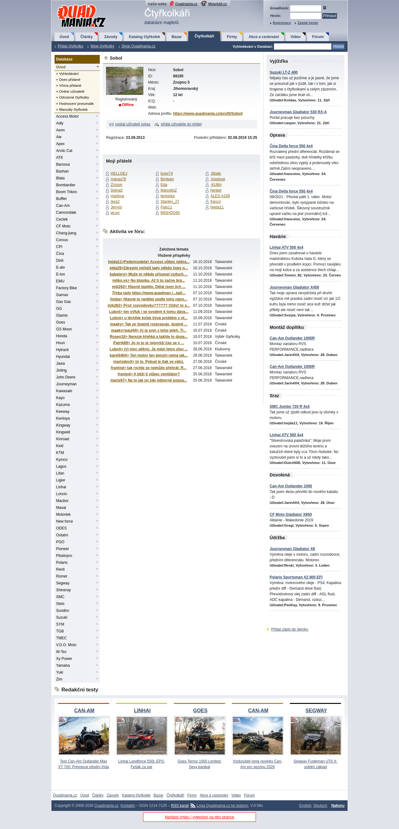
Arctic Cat (64, 151)
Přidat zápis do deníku (289, 629)
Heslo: (275, 15)
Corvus (62, 240)
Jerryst (116, 207)
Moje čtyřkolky (102, 46)
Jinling (61, 370)
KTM (60, 453)
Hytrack (62, 350)
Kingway (63, 425)
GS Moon (64, 329)
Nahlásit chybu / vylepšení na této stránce (199, 817)
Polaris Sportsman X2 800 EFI (296, 577)
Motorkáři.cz (217, 4)
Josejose (217, 179)
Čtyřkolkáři (204, 36)
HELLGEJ (119, 173)
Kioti (59, 446)
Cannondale (66, 212)
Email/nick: (279, 8)
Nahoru (337, 805)
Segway (63, 583)
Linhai (61, 487)
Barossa (63, 164)
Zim (59, 679)
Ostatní (62, 535)
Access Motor (67, 116)
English (305, 805)
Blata (60, 178)
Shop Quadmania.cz (139, 46)
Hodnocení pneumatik (76, 103)
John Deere (65, 377)
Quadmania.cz (186, 4)
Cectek (62, 219)
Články (86, 37)
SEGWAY (316, 710)
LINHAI (142, 710)
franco (215, 201)
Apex (60, 144)
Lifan (60, 473)
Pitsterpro (64, 555)
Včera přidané (70, 85)
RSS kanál (180, 805)
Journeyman (66, 384)
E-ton (60, 274)
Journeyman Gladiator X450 (294, 287)
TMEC (61, 638)
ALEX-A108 (220, 196)
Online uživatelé (71, 91)
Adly (59, 123)
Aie (58, 137)
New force (64, 521)
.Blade (215, 173)
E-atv (60, 267)
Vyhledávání (69, 74)
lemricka (168, 196)
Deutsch (320, 805)
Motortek (63, 514)
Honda (61, 336)
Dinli (59, 260)
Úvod (64, 37)
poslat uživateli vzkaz (133, 124)
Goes (60, 322)
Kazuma (63, 404)
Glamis (62, 315)
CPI (59, 247)
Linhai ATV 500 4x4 (286, 247)
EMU (60, 281)
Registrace (282, 23)
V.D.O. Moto (66, 645)
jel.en (115, 213)
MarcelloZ (169, 190)
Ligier (60, 480)
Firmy (232, 37)
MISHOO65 (170, 213)
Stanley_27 (170, 201)
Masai (61, 507)
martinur (117, 196)
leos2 (115, 201)
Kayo (60, 398)
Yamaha (63, 665)
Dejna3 (117, 190)
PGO (60, 542)
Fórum (318, 37)
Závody (110, 37)
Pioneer (62, 549)
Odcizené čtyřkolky (74, 97)
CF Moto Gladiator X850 (291, 514)
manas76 (118, 179)
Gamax (62, 295)
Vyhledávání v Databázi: (253, 46)
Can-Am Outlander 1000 (291, 486)
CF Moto (63, 226)
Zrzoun (116, 185)
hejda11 (217, 207)
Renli (60, 569)
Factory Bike (66, 288)
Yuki (59, 672)
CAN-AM (84, 710)
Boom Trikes (66, 192)
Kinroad (62, 439)
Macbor (62, 501)
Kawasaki (64, 391)
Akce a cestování (264, 37)
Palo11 (166, 207)
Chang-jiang (66, 233)
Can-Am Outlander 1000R (292, 338)
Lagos (61, 466)
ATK (59, 157)
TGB (60, 631)
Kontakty (128, 805)
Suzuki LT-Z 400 (284, 72)
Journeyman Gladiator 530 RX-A (298, 112)
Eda (164, 185)
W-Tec (61, 652)
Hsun (60, 343)
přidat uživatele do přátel (181, 124)
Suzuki (61, 617)
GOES (200, 710)
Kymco (62, 459)
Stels (60, 604)
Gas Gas (63, 302)
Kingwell (63, 432)
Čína (60, 253)
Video (295, 37)
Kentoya (63, 418)
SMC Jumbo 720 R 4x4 (290, 406)
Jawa (60, 363)
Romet (61, 576)
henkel (215, 190)
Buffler (61, 199)
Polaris (62, 562)
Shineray (63, 590)
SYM (60, 624)
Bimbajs (167, 179)
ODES (61, 528)
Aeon (60, 130)
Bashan (62, 171)
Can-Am (63, 205)
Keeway (63, 411)
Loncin (61, 494)
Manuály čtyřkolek (73, 109)
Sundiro (62, 610)
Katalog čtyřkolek (144, 37)
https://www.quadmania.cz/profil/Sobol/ (208, 113)
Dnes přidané (69, 79)
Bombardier (65, 185)
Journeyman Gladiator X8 (292, 549)
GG (59, 308)
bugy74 (167, 173)
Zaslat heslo (307, 23)
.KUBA (216, 185)
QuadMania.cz (74, 5)
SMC (60, 597)
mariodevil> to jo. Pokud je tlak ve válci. (148, 361)
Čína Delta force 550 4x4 (291, 146)
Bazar (176, 37)
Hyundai (63, 356)
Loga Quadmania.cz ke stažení (222, 805)
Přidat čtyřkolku (70, 46)
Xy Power (64, 658)
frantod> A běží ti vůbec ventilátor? (149, 374)
